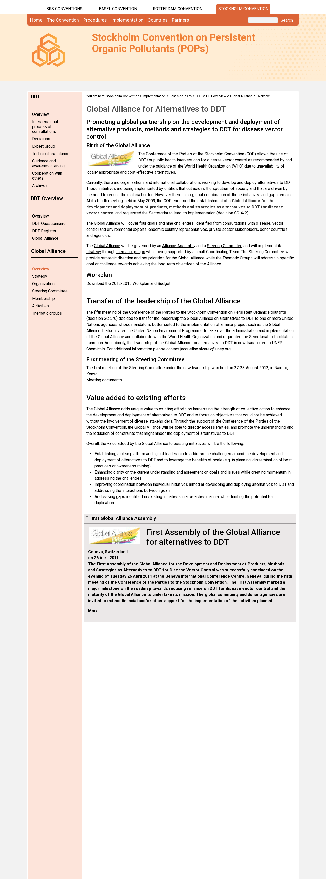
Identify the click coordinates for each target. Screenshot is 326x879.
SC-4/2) (241, 213)
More (93, 610)
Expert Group (43, 146)
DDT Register (44, 230)
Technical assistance (50, 153)
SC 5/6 (110, 318)
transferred (256, 342)
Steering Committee (50, 291)
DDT (199, 96)
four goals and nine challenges (166, 223)
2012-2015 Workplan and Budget (141, 283)
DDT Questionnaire (49, 223)
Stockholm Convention (243, 8)
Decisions (41, 138)
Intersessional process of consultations (45, 126)
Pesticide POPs (181, 96)
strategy (93, 251)
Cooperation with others (47, 176)
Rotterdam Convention (177, 8)
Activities (40, 305)
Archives (40, 185)
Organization (43, 283)
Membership (43, 298)
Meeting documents (104, 380)
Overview (40, 114)
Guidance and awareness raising (48, 163)
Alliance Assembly (178, 245)
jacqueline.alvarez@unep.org (205, 349)
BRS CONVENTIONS (64, 8)
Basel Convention (118, 8)
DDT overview (216, 96)
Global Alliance (45, 238)
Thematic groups (47, 313)
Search (287, 20)
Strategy (39, 276)
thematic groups (130, 251)
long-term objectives (176, 264)
